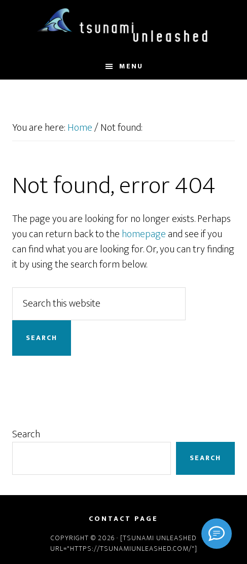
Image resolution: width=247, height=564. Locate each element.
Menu (131, 66)
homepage (144, 234)
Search (26, 434)
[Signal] (216, 533)
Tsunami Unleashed (123, 27)
